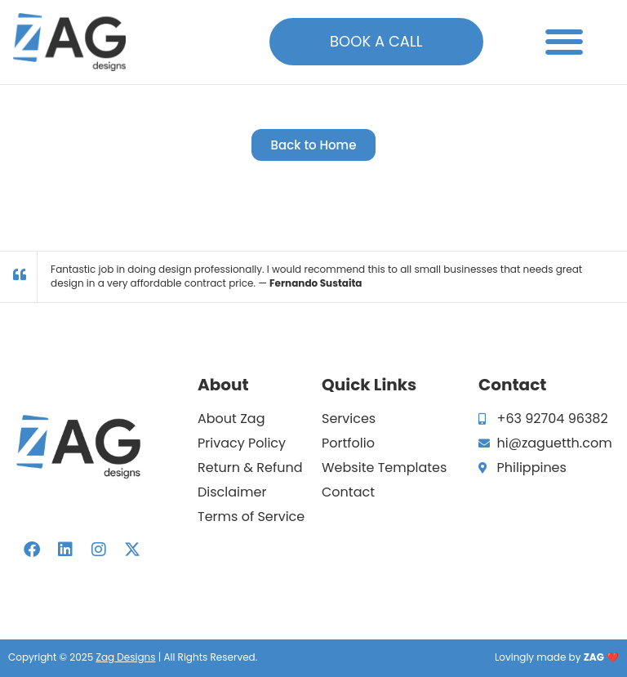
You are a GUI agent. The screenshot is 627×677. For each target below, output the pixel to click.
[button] (564, 42)
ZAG (594, 657)
